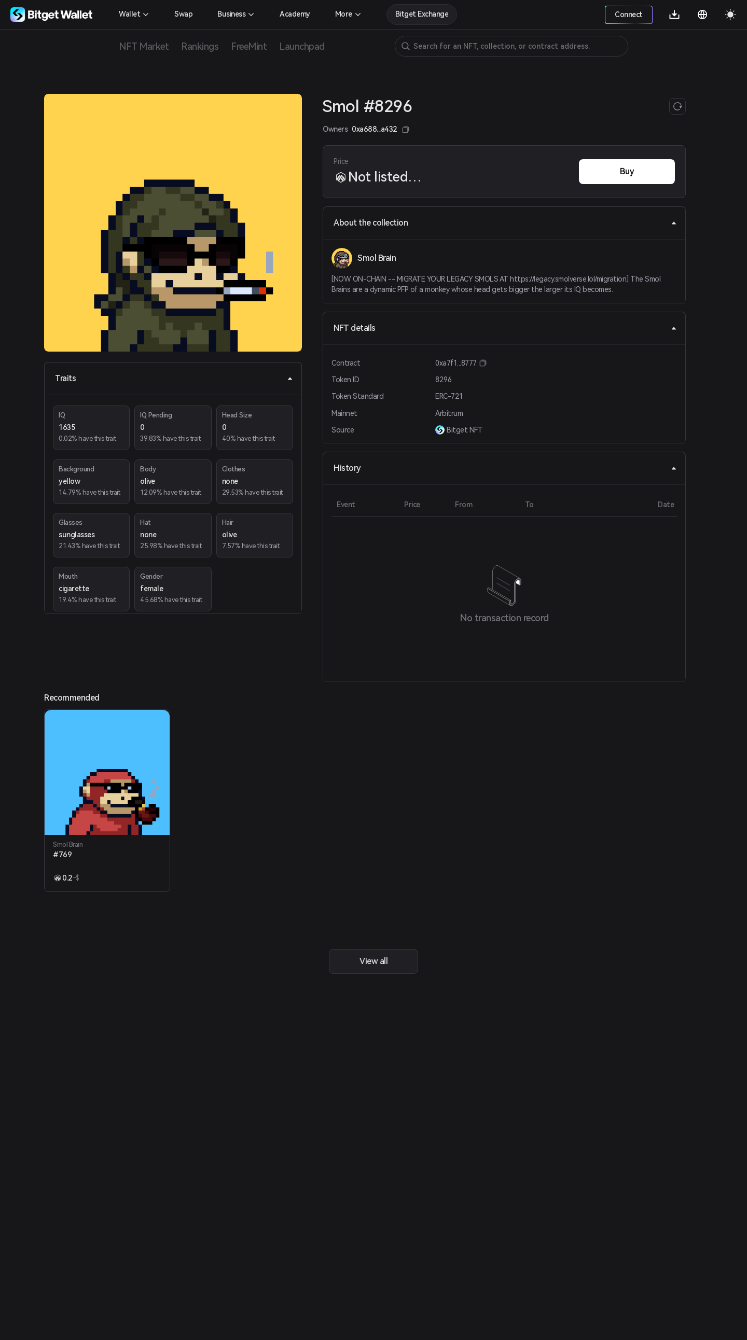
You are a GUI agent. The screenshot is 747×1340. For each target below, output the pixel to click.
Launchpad (302, 46)
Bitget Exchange (422, 14)
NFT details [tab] (505, 328)
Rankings (199, 46)
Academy (295, 14)
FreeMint (249, 46)
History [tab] (505, 468)
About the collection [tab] (505, 223)
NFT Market (144, 46)
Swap (183, 14)
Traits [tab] (174, 378)
